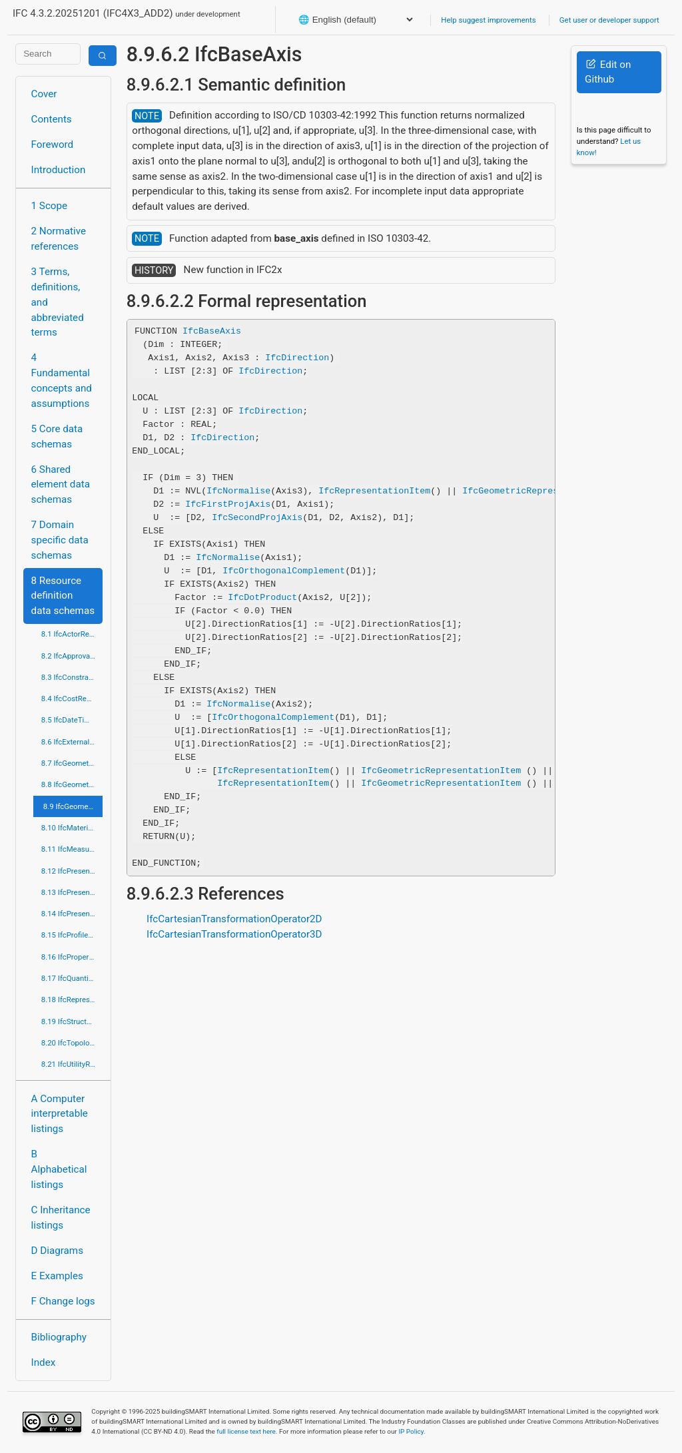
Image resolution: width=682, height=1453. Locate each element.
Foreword (52, 144)
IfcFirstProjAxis (227, 504)
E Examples (57, 1276)
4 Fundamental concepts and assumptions (61, 380)
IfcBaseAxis (211, 331)
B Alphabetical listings (59, 1169)
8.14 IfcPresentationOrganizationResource (72, 913)
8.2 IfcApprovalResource (72, 656)
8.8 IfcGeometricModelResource (72, 784)
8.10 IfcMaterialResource (72, 827)
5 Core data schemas (57, 436)
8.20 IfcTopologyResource (72, 1042)
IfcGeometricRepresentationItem (542, 491)
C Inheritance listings (61, 1217)
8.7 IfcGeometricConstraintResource (72, 763)
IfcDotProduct (262, 597)
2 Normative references (59, 238)
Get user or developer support (609, 20)
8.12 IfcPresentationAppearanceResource (72, 871)
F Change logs (63, 1301)
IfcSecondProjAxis (257, 517)
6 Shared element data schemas (60, 484)
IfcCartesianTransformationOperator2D (234, 919)
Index (43, 1362)
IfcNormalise (238, 491)
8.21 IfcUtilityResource (72, 1064)
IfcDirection (297, 358)
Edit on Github (608, 72)
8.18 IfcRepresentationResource (72, 999)
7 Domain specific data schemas (60, 540)
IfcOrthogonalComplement (283, 571)
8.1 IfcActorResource (72, 634)
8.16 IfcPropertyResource (72, 957)
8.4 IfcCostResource (72, 698)
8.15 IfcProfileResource (72, 935)
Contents (51, 119)
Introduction (58, 170)
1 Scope (49, 206)
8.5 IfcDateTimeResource (72, 720)
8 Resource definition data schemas (63, 596)
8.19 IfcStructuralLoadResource (72, 1021)
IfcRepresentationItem (374, 491)
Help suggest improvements (488, 20)
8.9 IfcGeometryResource (73, 806)
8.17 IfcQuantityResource (72, 978)
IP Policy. (411, 1431)
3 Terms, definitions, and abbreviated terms (57, 302)
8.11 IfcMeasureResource (72, 849)
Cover (44, 94)
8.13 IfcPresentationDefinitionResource (72, 892)
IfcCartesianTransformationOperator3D (234, 934)
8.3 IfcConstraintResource (72, 677)
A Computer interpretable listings (59, 1114)
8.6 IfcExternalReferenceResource (72, 741)
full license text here (246, 1431)
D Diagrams (57, 1251)
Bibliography (59, 1337)
